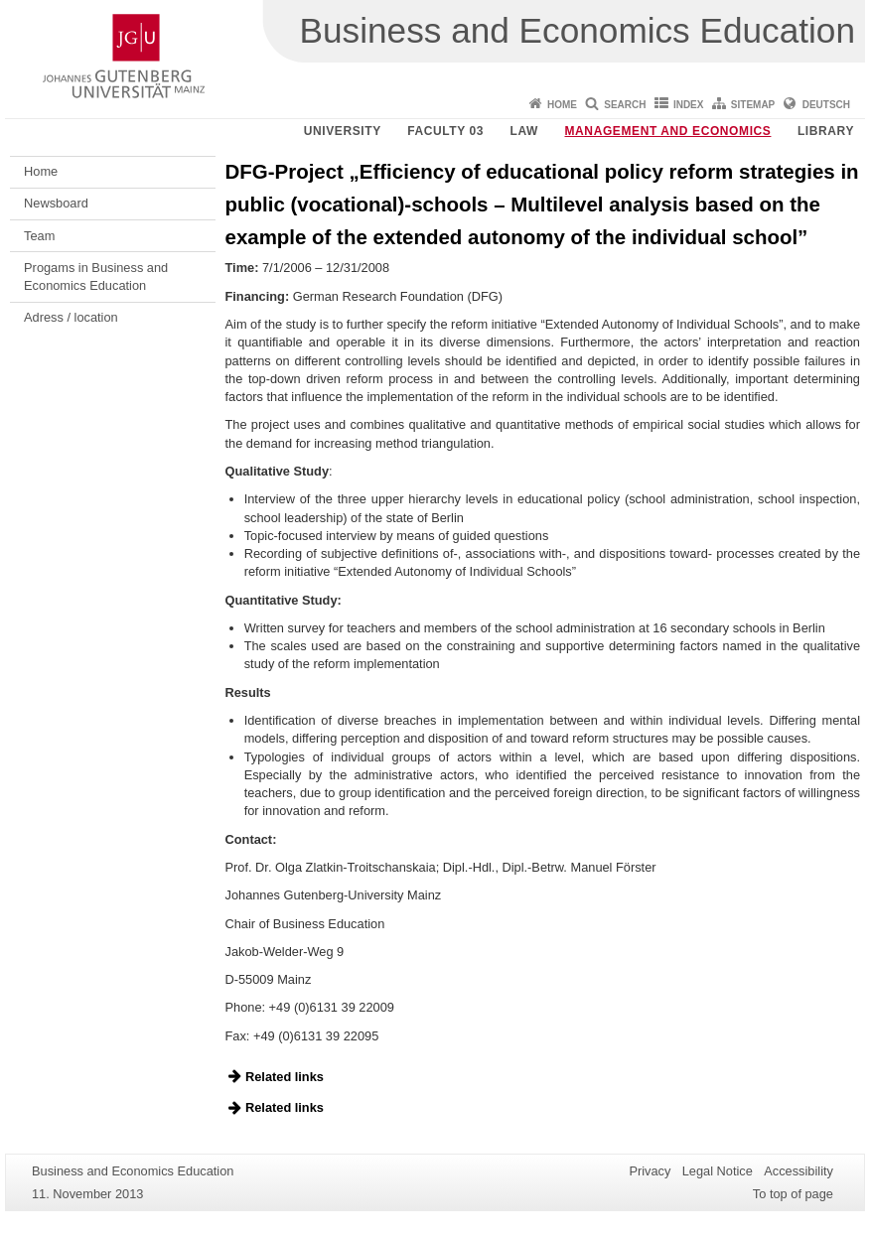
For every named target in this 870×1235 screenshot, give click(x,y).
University (342, 131)
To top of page (793, 1193)
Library (826, 131)
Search (625, 104)
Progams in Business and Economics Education (96, 276)
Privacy (649, 1171)
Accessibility (798, 1171)
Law (524, 131)
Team (39, 235)
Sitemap (753, 104)
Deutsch (826, 104)
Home (562, 104)
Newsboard (56, 203)
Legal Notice (717, 1171)
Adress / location (71, 317)
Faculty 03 (445, 131)
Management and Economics (668, 131)
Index (688, 104)
